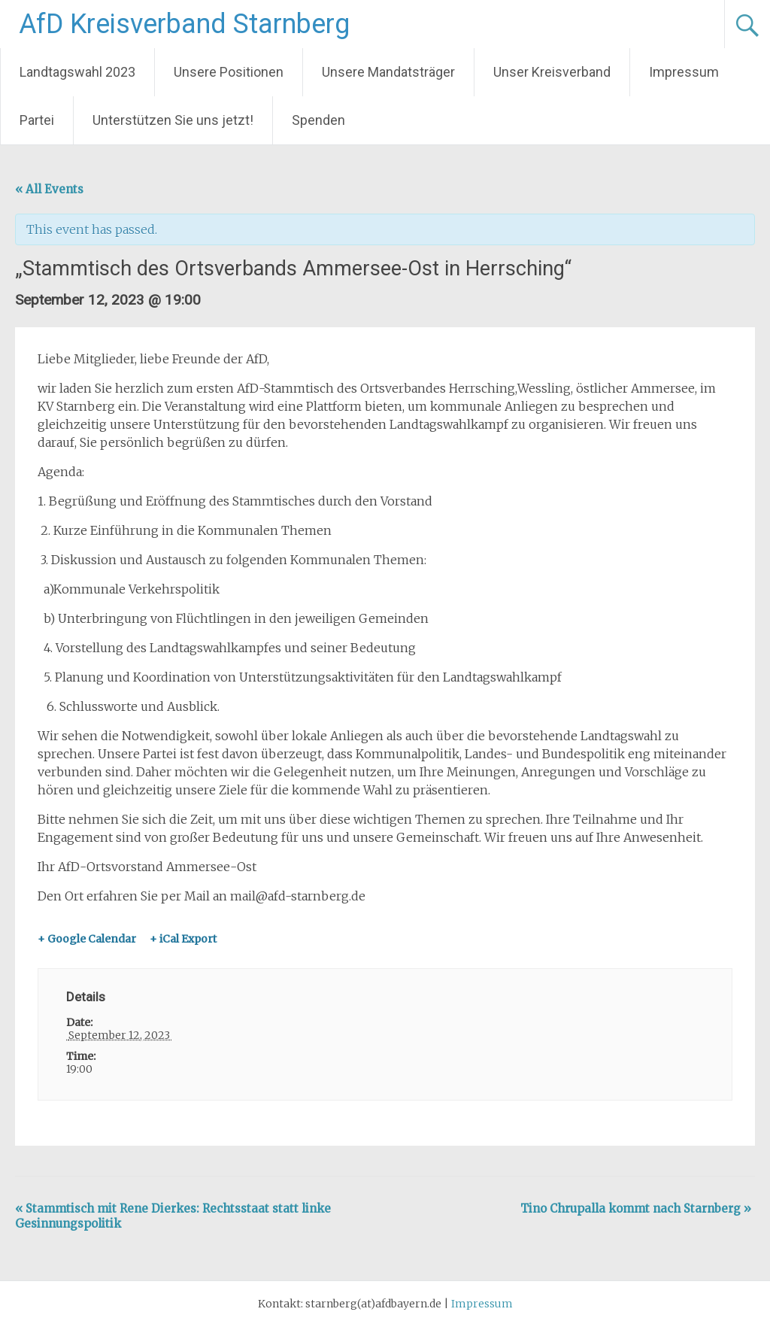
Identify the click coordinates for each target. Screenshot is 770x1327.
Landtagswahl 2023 (77, 72)
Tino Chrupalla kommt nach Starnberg (635, 1208)
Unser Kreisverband (552, 72)
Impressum (684, 72)
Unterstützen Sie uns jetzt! (172, 120)
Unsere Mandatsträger (388, 72)
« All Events (49, 189)
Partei (37, 120)
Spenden (318, 120)
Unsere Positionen (228, 72)
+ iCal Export (183, 939)
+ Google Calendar (87, 939)
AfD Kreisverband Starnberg (184, 24)
